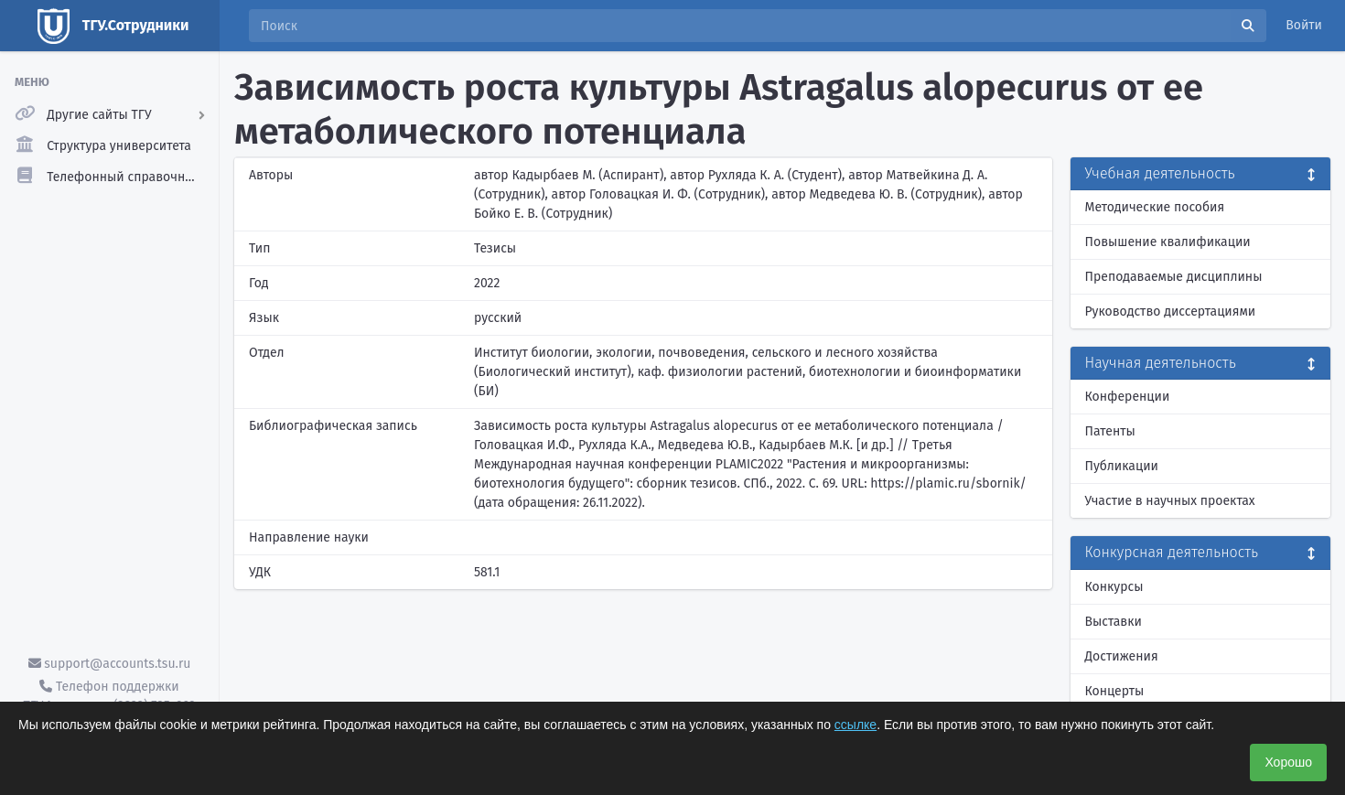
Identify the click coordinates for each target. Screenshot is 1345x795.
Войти (1304, 25)
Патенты (1110, 431)
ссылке (855, 724)
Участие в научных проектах (1170, 501)
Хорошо (1288, 762)
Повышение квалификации (1168, 242)
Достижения (1121, 656)
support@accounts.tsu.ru (109, 663)
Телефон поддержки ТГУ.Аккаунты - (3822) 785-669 (109, 696)
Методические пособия (1155, 207)
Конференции (1127, 396)
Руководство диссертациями (1170, 311)
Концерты (1115, 691)
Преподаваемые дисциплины (1174, 277)
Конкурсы (1114, 587)
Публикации (1121, 466)
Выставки (1113, 621)
